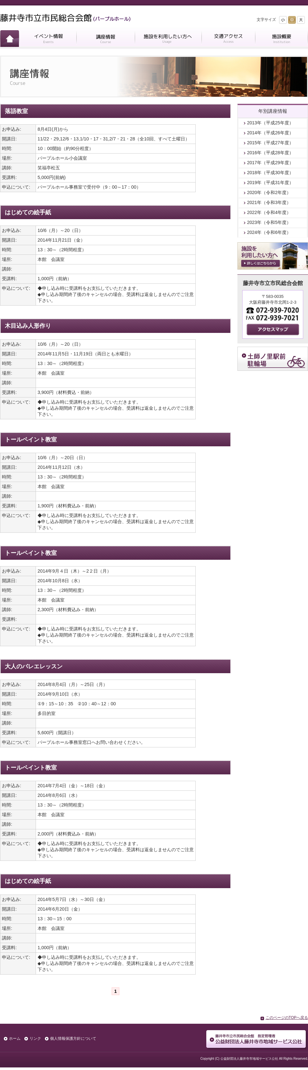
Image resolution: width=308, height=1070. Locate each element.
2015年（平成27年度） (270, 142)
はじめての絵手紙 (28, 212)
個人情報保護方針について (73, 1038)
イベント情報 (47, 39)
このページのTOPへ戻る (287, 1017)
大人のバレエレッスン (34, 666)
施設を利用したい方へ (168, 39)
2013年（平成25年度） (270, 122)
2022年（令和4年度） (269, 212)
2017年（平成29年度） (270, 162)
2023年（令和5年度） (269, 222)
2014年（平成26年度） (270, 132)
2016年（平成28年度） (270, 152)
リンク (35, 1038)
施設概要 (281, 39)
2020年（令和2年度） (269, 192)
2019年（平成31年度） (270, 182)
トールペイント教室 (31, 439)
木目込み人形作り (28, 326)
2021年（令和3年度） (269, 202)
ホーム (9, 39)
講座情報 (105, 39)
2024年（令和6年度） (269, 232)
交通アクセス (228, 39)
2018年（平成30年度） (270, 172)
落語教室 (16, 111)
